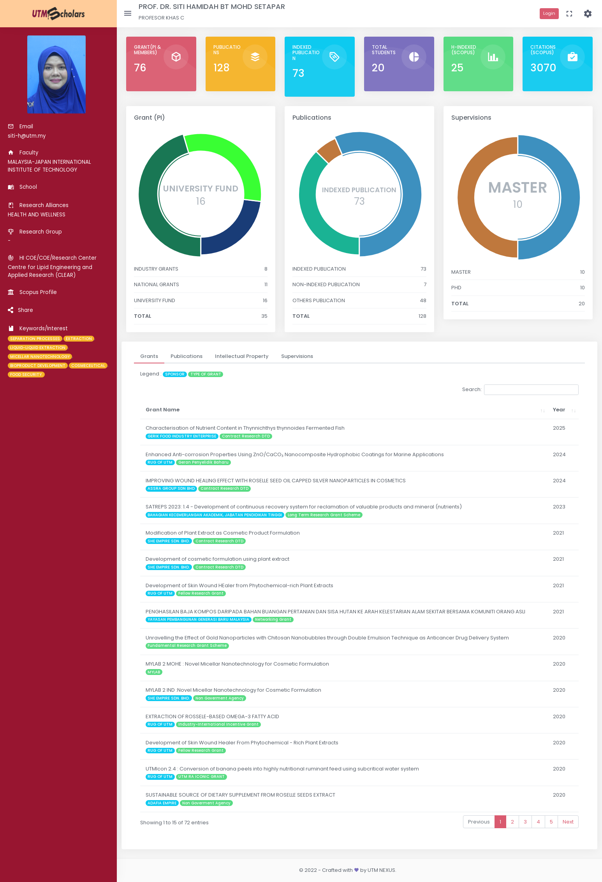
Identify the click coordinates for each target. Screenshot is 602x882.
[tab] (149, 356)
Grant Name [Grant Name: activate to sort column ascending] (163, 409)
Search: (520, 389)
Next (568, 821)
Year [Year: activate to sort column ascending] (559, 409)
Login (549, 13)
